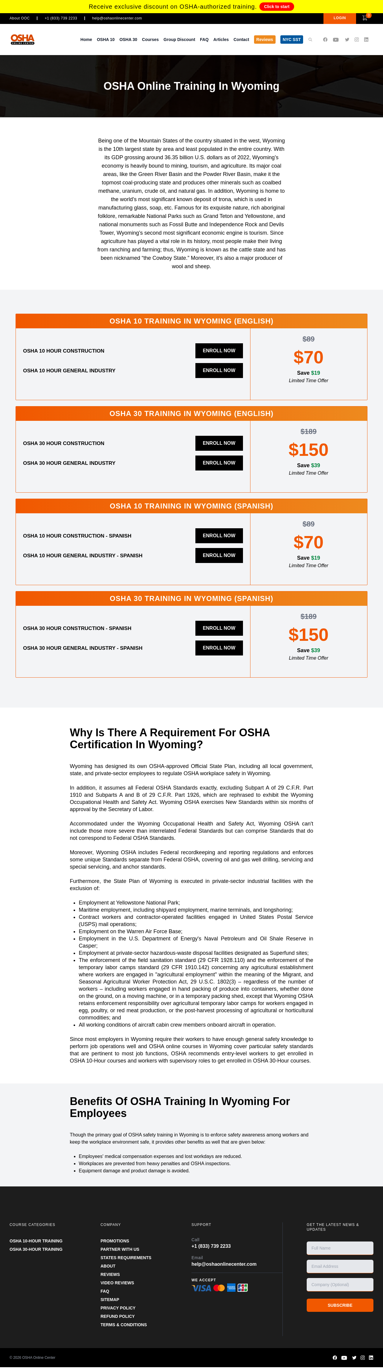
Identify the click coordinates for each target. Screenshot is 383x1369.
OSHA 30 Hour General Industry (76, 463)
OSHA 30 (128, 39)
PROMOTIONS (115, 1242)
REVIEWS (110, 1276)
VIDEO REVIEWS (117, 1284)
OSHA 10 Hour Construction (70, 350)
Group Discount (179, 39)
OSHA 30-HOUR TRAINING (36, 1251)
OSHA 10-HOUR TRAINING (36, 1242)
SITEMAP (110, 1301)
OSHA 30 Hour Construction (70, 443)
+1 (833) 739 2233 (61, 18)
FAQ (204, 39)
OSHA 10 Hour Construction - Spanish (86, 535)
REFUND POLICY (118, 1318)
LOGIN (331, 18)
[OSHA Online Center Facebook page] (325, 39)
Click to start (277, 6)
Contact (241, 39)
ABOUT (108, 1267)
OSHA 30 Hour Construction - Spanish (86, 628)
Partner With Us (120, 1251)
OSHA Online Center (38, 1359)
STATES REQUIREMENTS (126, 1259)
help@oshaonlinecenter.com (117, 18)
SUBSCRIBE (340, 1307)
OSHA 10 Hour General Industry (76, 370)
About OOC (20, 18)
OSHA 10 (106, 39)
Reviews (264, 39)
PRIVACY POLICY (118, 1309)
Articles (221, 39)
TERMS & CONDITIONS (124, 1326)
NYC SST (292, 39)
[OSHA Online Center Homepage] (29, 39)
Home (86, 39)
